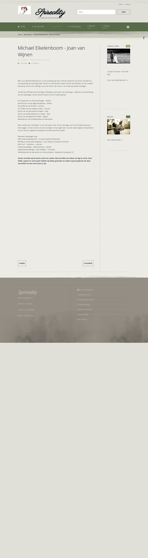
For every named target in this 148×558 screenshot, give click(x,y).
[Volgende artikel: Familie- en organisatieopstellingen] (88, 263)
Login (120, 4)
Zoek (123, 12)
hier (127, 80)
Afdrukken (23, 63)
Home (21, 27)
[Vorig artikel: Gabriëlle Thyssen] (22, 263)
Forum (127, 4)
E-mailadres (34, 63)
